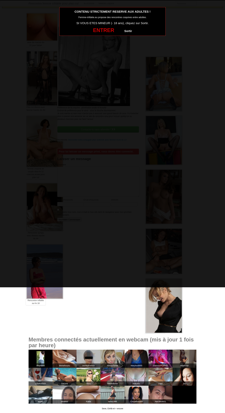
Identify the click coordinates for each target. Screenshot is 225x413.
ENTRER (103, 30)
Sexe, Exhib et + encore (112, 408)
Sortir (128, 31)
